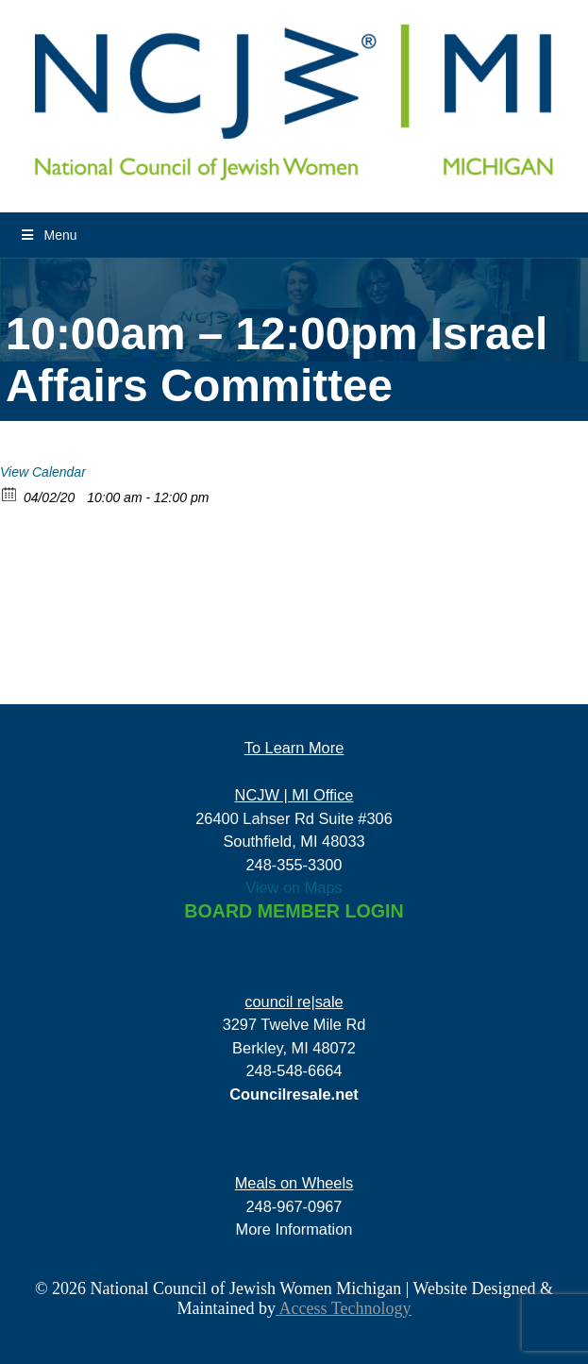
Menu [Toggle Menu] (48, 235)
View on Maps (294, 887)
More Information (294, 1229)
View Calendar (43, 472)
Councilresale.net (294, 1094)
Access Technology (343, 1308)
